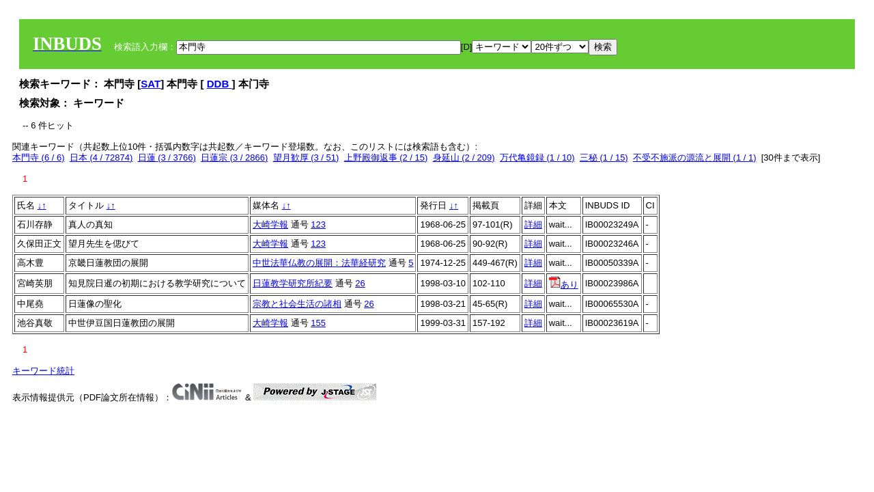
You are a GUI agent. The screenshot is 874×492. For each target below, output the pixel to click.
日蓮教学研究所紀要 (293, 283)
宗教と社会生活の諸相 (297, 304)
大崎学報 (270, 224)
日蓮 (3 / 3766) (167, 157)
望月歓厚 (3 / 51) (306, 157)
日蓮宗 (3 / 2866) (234, 157)
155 (318, 323)
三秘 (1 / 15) (604, 157)
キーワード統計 (43, 371)
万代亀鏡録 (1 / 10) (537, 157)
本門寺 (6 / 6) (38, 157)
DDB (219, 84)
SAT (150, 84)
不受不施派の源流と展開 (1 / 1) (695, 157)
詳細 (533, 224)
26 (360, 283)
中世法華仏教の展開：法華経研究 (319, 263)
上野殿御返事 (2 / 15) (386, 157)
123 (318, 224)
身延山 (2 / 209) (464, 157)
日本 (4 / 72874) (101, 157)
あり (563, 284)
